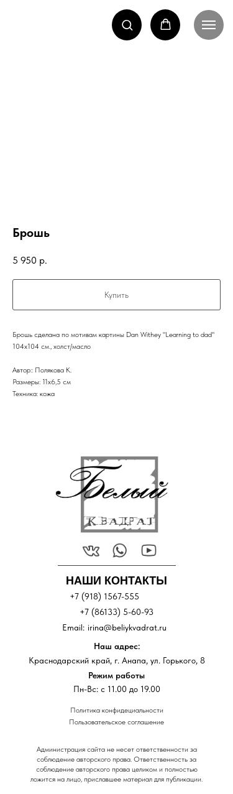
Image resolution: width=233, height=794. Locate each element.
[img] (111, 494)
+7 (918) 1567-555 (104, 596)
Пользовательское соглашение (116, 722)
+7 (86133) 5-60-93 (116, 612)
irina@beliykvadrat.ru (127, 627)
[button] (127, 24)
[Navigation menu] (209, 25)
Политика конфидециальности (116, 710)
